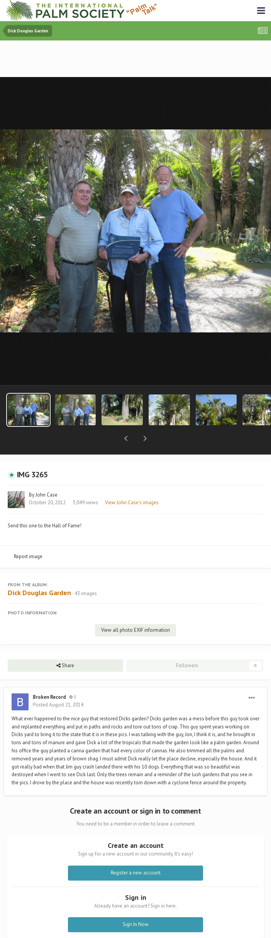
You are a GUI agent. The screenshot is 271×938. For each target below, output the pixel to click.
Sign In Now (136, 904)
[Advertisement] (135, 59)
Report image (28, 536)
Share (65, 645)
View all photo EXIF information (135, 610)
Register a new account (136, 852)
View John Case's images (132, 482)
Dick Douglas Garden (39, 572)
